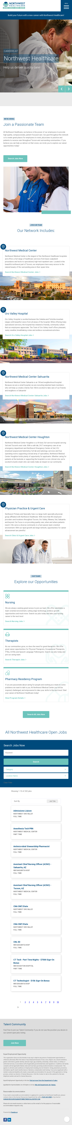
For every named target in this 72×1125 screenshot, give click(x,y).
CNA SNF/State (20, 906)
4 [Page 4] (33, 1002)
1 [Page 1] (20, 1002)
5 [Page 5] (37, 1002)
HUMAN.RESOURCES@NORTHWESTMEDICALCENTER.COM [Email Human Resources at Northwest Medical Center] (21, 1099)
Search (36, 762)
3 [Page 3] (29, 1002)
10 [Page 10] (58, 1002)
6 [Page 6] (41, 1002)
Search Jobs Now (15, 158)
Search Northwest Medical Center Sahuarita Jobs (27, 396)
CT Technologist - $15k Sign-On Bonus (31, 980)
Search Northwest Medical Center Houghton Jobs (27, 467)
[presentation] (61, 89)
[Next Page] (18, 1007)
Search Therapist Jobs (15, 660)
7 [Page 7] (45, 1002)
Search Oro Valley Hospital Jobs (19, 335)
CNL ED (16, 942)
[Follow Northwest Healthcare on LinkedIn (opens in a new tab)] (9, 1120)
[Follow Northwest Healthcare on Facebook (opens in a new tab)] (5, 1120)
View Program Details (15, 698)
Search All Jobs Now (36, 714)
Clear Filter (8, 782)
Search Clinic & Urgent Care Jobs (20, 535)
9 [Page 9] (53, 1002)
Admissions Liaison (22, 811)
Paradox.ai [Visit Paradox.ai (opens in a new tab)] (14, 1112)
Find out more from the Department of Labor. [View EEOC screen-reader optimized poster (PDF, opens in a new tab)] (44, 1080)
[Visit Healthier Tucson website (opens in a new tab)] (13, 6)
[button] (66, 5)
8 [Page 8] (49, 1002)
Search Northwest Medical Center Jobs (22, 272)
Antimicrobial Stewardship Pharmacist (31, 846)
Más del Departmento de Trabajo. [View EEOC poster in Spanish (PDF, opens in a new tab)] (45, 1085)
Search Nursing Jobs (15, 621)
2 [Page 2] (25, 1002)
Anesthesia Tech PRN (23, 828)
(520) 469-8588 (47, 1097)
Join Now (15, 1043)
